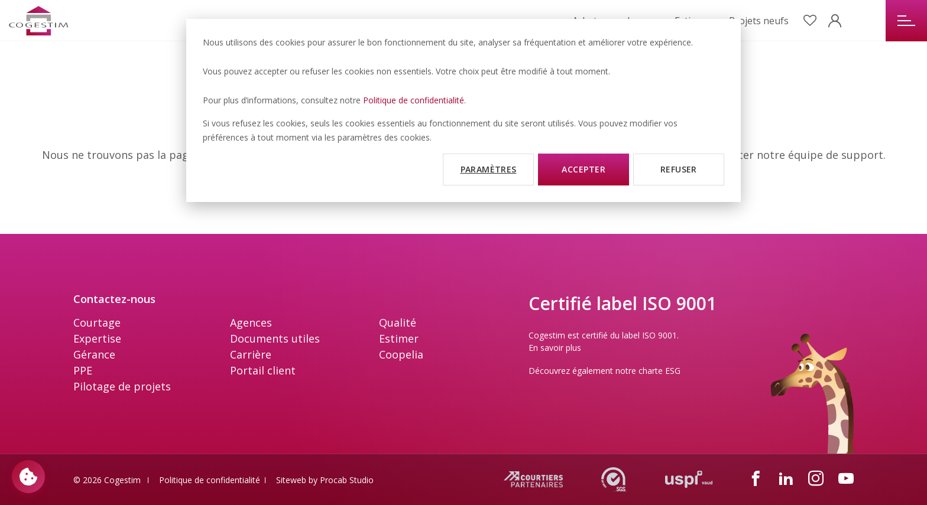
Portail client (263, 370)
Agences (251, 322)
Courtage (97, 322)
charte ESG (659, 370)
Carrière (250, 354)
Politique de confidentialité (413, 100)
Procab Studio (347, 480)
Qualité (397, 322)
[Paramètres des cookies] (28, 476)
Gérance (94, 354)
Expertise (97, 338)
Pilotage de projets (122, 386)
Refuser (678, 169)
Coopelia (401, 354)
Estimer (399, 338)
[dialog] (463, 110)
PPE (82, 370)
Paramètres (489, 169)
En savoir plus (555, 347)
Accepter (583, 169)
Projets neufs (759, 20)
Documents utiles (275, 338)
